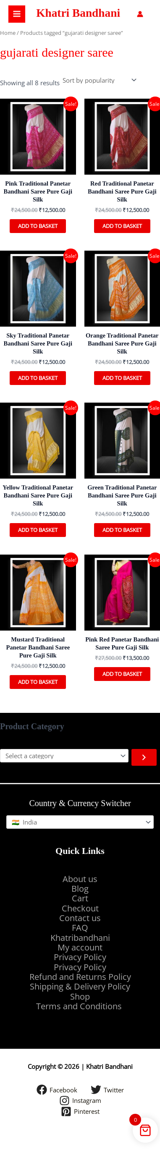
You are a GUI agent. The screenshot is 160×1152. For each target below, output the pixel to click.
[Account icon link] (140, 14)
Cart (80, 898)
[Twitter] (107, 1089)
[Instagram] (80, 1100)
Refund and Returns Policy (80, 976)
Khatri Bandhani (78, 13)
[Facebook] (57, 1089)
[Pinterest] (80, 1111)
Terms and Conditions (80, 1006)
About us (80, 879)
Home (8, 33)
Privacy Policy (80, 957)
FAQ (80, 927)
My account (80, 947)
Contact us (80, 918)
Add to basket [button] (38, 226)
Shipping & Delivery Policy (80, 986)
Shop (80, 996)
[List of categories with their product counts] (64, 756)
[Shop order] (99, 80)
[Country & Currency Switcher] (80, 822)
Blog (80, 888)
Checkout (80, 908)
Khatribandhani (80, 937)
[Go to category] (144, 757)
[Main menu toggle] (16, 13)
